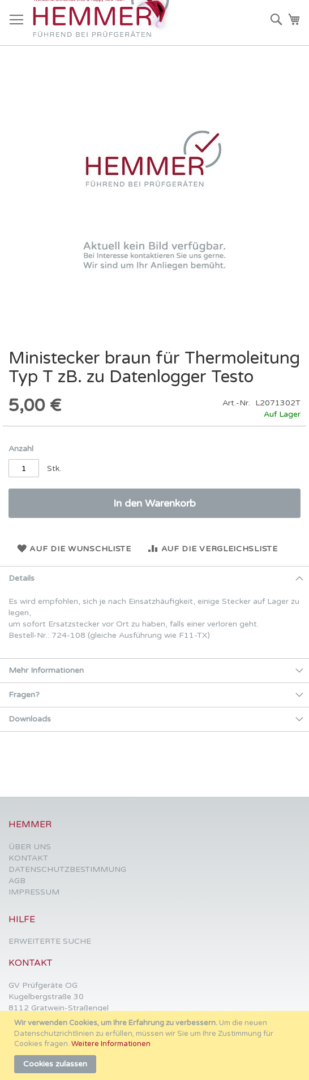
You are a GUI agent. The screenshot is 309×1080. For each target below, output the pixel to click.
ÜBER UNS (29, 847)
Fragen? (24, 694)
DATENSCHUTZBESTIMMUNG (67, 869)
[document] (156, 1045)
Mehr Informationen (46, 670)
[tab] (154, 578)
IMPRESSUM (33, 892)
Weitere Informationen (111, 1043)
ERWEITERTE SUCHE (49, 941)
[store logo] (104, 23)
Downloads (29, 719)
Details (21, 578)
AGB (16, 880)
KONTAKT (28, 858)
